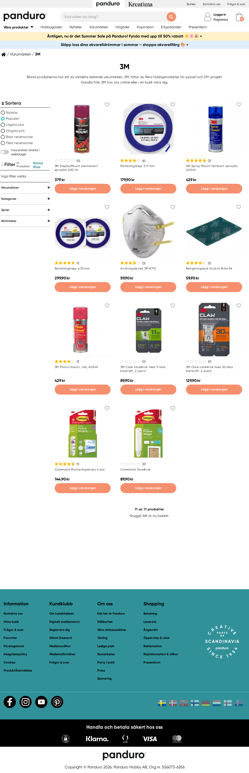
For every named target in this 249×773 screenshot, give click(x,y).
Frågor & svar (236, 4)
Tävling (102, 638)
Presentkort (151, 662)
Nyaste (11, 112)
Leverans (149, 622)
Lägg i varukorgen (83, 188)
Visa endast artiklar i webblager (25, 152)
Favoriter (10, 638)
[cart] (239, 16)
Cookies (9, 662)
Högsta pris (15, 131)
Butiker (191, 4)
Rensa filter (38, 165)
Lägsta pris (15, 125)
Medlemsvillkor (60, 646)
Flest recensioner (19, 143)
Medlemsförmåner (62, 654)
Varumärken (20, 54)
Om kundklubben (61, 613)
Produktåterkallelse (18, 670)
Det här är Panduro (111, 613)
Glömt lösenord (60, 638)
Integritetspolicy (15, 654)
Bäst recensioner (19, 137)
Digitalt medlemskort (64, 622)
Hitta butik (11, 622)
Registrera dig (59, 630)
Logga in (219, 14)
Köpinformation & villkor (160, 654)
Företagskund (14, 646)
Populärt (12, 118)
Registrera (220, 19)
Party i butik (106, 662)
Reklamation (152, 646)
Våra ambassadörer (111, 630)
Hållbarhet (105, 622)
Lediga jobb (105, 646)
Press (101, 670)
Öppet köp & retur (156, 638)
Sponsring (104, 678)
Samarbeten (106, 654)
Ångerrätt (150, 630)
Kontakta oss (211, 4)
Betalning (150, 613)
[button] (18, 27)
